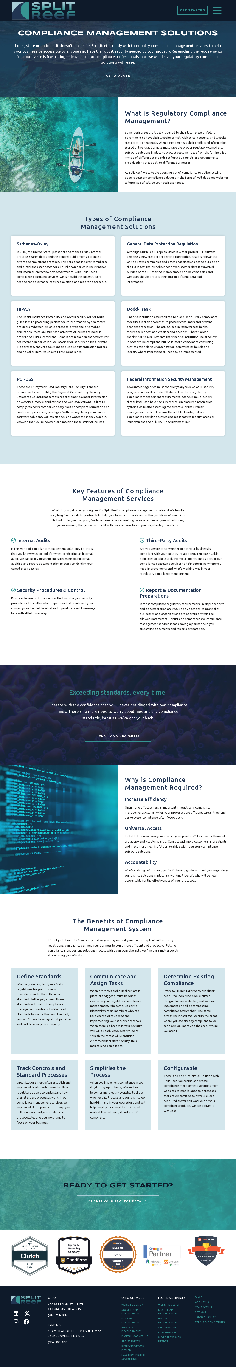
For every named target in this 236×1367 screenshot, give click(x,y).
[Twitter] (27, 1313)
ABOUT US (202, 1302)
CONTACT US (203, 1307)
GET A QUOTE (118, 75)
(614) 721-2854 (58, 1315)
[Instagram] (16, 1322)
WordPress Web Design (169, 1339)
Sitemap (200, 1312)
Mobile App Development (131, 1311)
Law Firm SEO (167, 1332)
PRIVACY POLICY (205, 1317)
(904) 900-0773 (58, 1342)
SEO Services (130, 1341)
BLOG (198, 1297)
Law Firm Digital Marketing (133, 1357)
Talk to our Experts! (118, 735)
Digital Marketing (135, 1336)
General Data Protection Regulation (162, 266)
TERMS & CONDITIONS (210, 1322)
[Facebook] (26, 1322)
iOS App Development (131, 1320)
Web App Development (131, 1329)
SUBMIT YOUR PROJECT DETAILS (118, 1223)
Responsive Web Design (132, 1348)
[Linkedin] (16, 1313)
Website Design (132, 1304)
